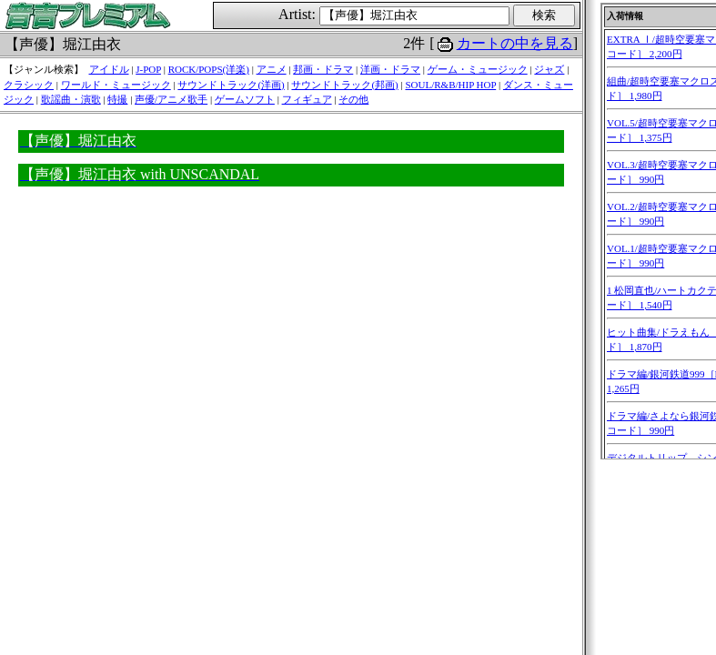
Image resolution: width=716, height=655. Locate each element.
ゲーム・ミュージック (478, 69)
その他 (353, 99)
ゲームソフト (245, 99)
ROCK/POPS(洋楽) (208, 69)
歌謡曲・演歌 (71, 99)
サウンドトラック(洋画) (230, 84)
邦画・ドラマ (323, 69)
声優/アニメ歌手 (171, 99)
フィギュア (307, 99)
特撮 (117, 99)
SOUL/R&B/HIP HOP (450, 84)
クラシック (29, 84)
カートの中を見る (515, 43)
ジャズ (549, 69)
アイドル (109, 69)
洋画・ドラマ (390, 69)
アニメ (272, 69)
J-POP (148, 69)
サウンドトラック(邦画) (344, 84)
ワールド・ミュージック (116, 84)
